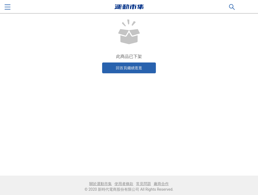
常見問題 (143, 184)
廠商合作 (161, 184)
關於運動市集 (100, 184)
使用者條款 (123, 184)
